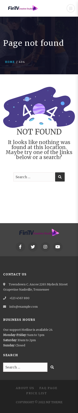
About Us (25, 388)
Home (10, 61)
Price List (36, 393)
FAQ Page (48, 388)
